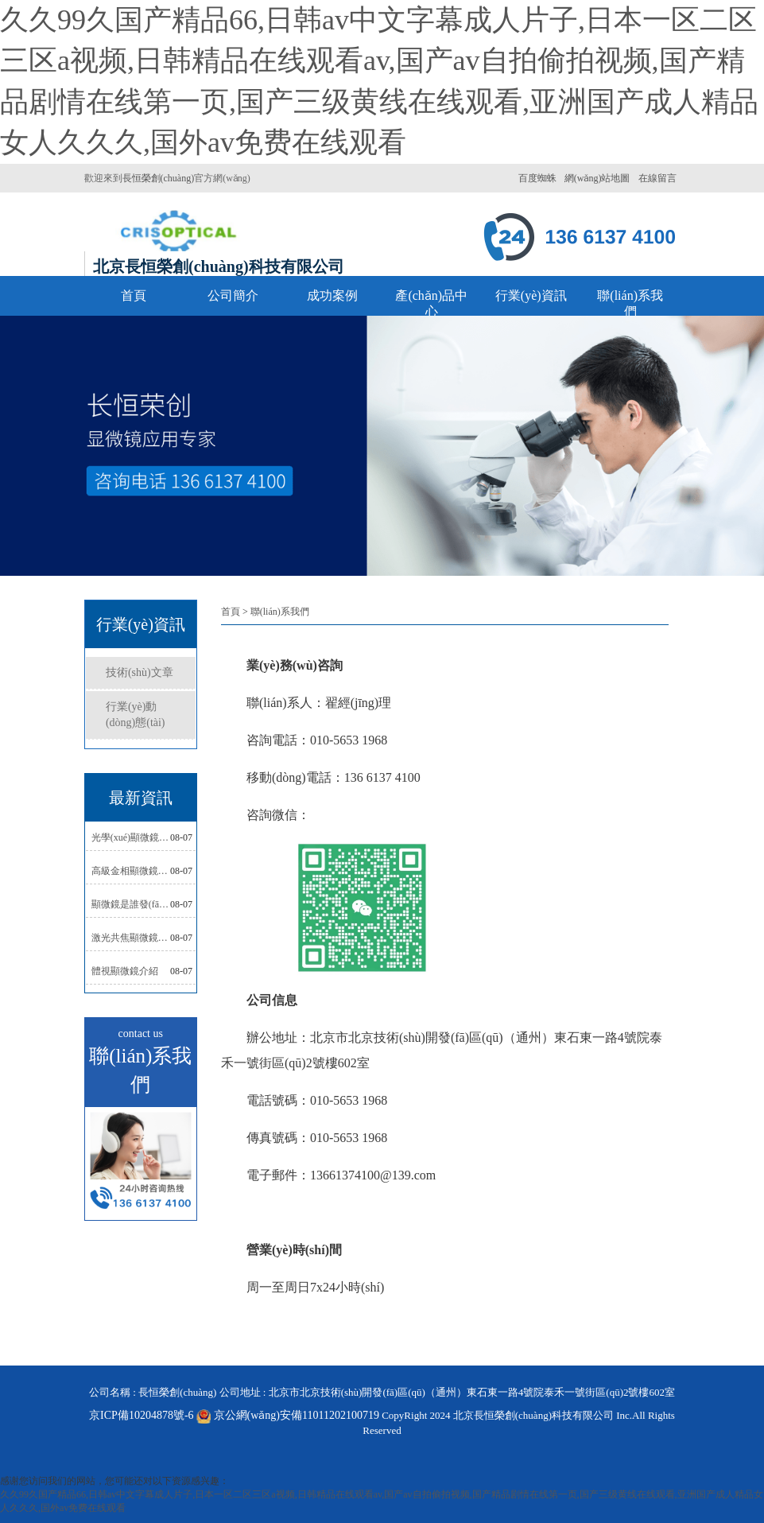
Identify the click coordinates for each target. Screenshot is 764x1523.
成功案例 (332, 295)
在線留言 (657, 178)
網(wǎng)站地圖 (597, 178)
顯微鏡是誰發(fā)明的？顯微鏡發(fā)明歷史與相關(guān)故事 (130, 904)
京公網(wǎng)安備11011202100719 (296, 1415)
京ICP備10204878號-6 (151, 1415)
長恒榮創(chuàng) (158, 178)
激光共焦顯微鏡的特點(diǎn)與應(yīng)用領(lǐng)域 (130, 937)
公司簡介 (232, 295)
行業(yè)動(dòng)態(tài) (135, 714)
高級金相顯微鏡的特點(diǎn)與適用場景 (130, 870)
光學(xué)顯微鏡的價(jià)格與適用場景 (130, 837)
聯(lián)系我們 (630, 303)
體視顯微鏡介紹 (124, 971)
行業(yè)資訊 (531, 295)
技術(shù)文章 (139, 672)
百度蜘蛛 (537, 178)
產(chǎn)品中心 (431, 303)
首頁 (133, 295)
